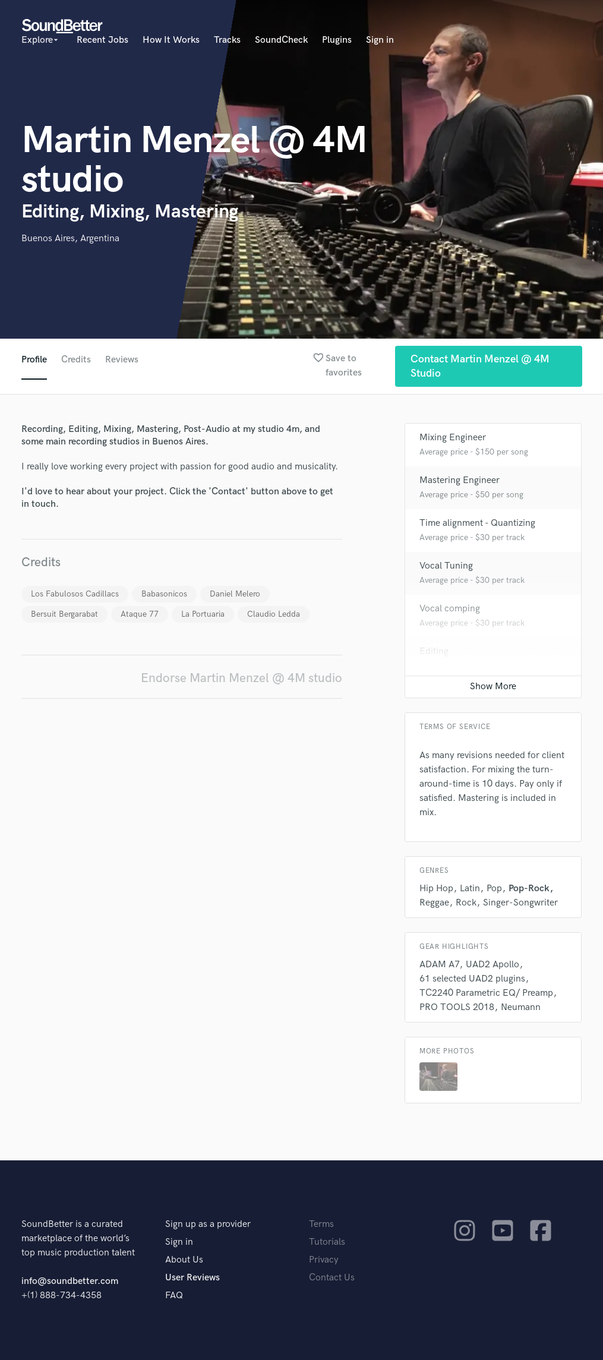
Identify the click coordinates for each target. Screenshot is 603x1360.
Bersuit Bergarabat (64, 614)
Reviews (121, 359)
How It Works (171, 40)
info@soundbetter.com (69, 1281)
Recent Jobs (102, 40)
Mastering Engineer (459, 480)
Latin (470, 888)
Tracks (227, 40)
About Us (184, 1260)
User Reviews (192, 1277)
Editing (434, 651)
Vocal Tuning (446, 566)
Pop (494, 888)
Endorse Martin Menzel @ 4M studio (241, 678)
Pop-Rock (529, 888)
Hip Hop (436, 888)
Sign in (380, 40)
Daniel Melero (235, 594)
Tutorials (327, 1242)
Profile (34, 359)
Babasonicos (164, 594)
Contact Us (332, 1277)
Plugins (337, 40)
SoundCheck (281, 40)
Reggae (434, 902)
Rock (466, 902)
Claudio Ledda (273, 614)
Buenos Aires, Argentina (70, 238)
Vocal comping (449, 608)
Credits (76, 359)
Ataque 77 (140, 614)
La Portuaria (203, 614)
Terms (321, 1224)
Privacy (324, 1260)
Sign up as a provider (208, 1224)
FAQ (174, 1295)
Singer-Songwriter (520, 902)
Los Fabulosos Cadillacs (75, 594)
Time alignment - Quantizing (477, 523)
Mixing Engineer (452, 437)
